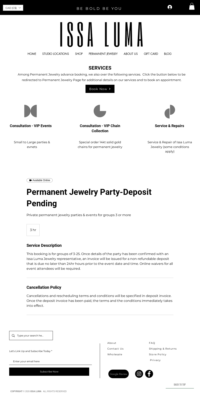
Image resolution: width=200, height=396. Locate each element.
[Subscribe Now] (49, 372)
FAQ (152, 342)
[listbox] (13, 8)
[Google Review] (118, 374)
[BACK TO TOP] (180, 384)
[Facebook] (149, 374)
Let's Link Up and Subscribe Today (30, 351)
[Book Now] (100, 89)
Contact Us (115, 348)
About (111, 342)
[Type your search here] (30, 335)
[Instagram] (139, 374)
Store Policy (158, 354)
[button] (13, 8)
